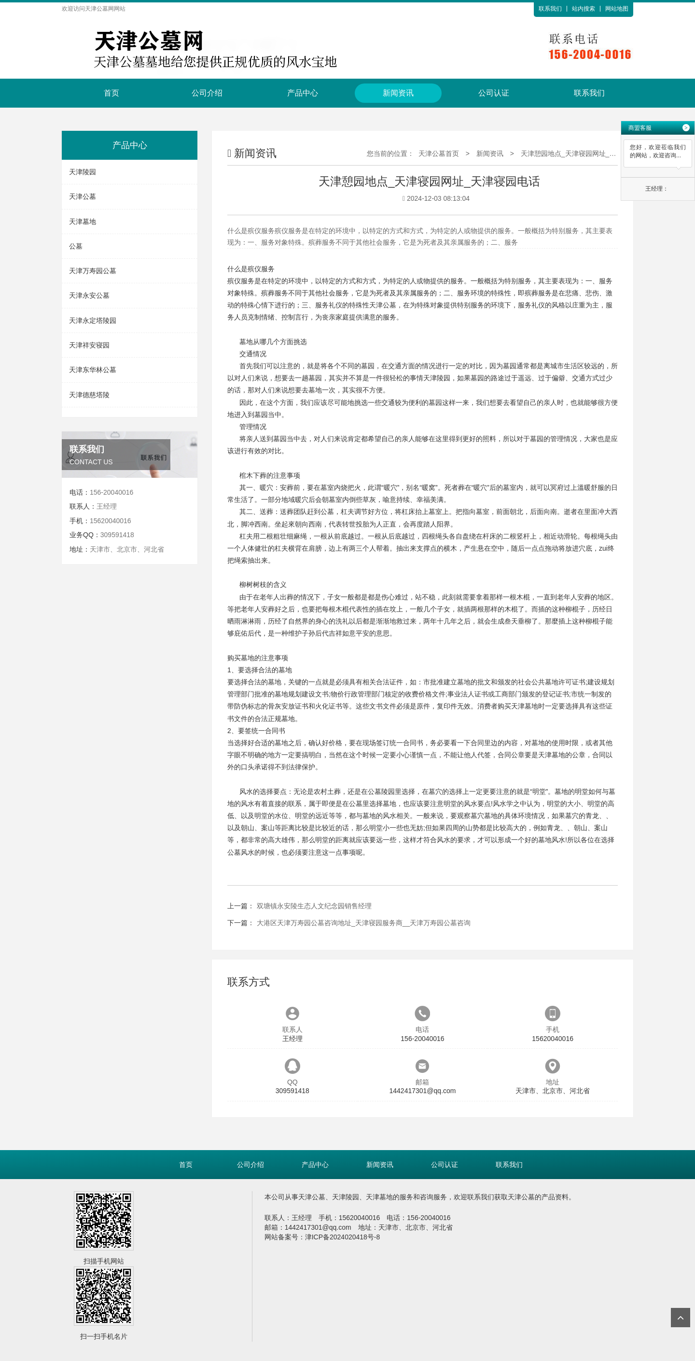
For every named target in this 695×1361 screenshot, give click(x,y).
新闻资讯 (398, 93)
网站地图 (616, 9)
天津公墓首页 (438, 153)
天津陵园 (82, 172)
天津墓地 (82, 221)
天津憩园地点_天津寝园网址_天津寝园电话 (585, 153)
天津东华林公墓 (92, 370)
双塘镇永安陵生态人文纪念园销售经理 (314, 906)
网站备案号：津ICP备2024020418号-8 (322, 1237)
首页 (111, 93)
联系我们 (550, 9)
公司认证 (493, 93)
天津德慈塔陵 (89, 395)
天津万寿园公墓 (92, 271)
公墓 (76, 246)
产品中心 (302, 93)
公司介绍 (207, 93)
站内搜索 (583, 9)
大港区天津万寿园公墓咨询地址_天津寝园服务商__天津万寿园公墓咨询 (364, 923)
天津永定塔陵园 (92, 320)
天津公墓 (82, 196)
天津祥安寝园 (89, 345)
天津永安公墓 (89, 295)
